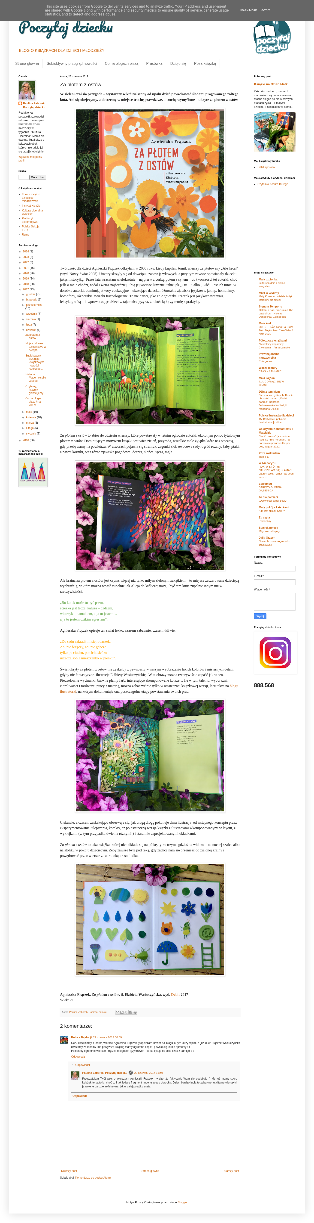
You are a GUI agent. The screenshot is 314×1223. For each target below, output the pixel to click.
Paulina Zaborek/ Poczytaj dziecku (104, 1072)
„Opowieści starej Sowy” (273, 500)
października (34, 305)
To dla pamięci (268, 497)
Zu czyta (264, 517)
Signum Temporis (270, 306)
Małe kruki (265, 323)
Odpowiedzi (82, 1065)
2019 (26, 278)
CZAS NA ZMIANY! (270, 371)
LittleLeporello (266, 167)
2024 (26, 251)
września (32, 313)
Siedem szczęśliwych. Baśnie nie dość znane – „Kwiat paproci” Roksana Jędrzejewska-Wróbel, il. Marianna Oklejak (276, 402)
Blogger (182, 1202)
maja (29, 411)
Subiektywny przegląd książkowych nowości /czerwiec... (34, 362)
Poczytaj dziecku (65, 26)
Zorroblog (265, 483)
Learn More (248, 10)
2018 (26, 284)
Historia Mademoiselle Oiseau (35, 378)
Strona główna (27, 63)
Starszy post (231, 1171)
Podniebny (265, 521)
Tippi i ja (264, 456)
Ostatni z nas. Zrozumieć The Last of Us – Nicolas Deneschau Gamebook (276, 313)
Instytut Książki (31, 205)
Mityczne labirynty (269, 531)
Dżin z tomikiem (269, 391)
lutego (30, 428)
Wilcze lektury (268, 367)
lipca (29, 324)
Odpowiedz (78, 1056)
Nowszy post (69, 1171)
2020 (26, 273)
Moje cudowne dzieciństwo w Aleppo (35, 347)
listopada (32, 299)
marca (30, 422)
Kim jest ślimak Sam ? (272, 510)
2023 (26, 257)
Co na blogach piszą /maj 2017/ (34, 402)
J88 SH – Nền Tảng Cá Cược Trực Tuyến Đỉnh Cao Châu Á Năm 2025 (276, 330)
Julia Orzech (267, 537)
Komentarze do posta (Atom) (93, 1177)
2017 (26, 289)
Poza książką (205, 63)
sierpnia (31, 319)
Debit (175, 994)
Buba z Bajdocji (81, 1037)
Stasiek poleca (268, 527)
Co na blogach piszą (121, 63)
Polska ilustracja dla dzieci (276, 415)
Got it (265, 10)
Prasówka (154, 63)
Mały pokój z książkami (274, 507)
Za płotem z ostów (32, 336)
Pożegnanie (266, 361)
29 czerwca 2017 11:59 (148, 1072)
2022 (26, 262)
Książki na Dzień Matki (271, 84)
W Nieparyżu (267, 463)
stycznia (31, 433)
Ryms (25, 234)
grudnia (31, 294)
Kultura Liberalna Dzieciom (32, 212)
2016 (26, 440)
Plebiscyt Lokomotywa (29, 220)
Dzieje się (178, 63)
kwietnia (31, 417)
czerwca (31, 330)
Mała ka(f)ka (267, 378)
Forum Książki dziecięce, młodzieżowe (30, 198)
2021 (26, 268)
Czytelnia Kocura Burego (272, 184)
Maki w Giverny (269, 293)
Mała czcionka (268, 279)
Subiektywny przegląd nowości (72, 63)
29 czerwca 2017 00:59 (107, 1037)
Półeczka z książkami (273, 340)
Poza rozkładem (269, 453)
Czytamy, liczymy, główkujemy (34, 390)
